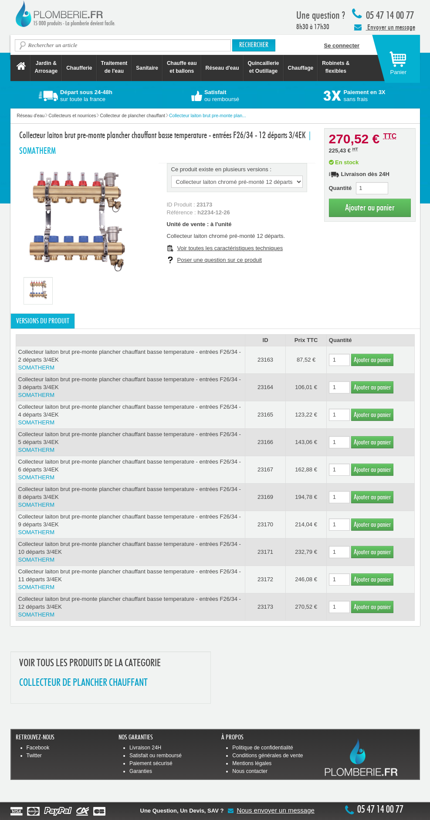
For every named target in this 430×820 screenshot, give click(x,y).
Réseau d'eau (222, 68)
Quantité (340, 188)
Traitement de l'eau (114, 67)
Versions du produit (42, 321)
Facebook (38, 748)
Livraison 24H (145, 748)
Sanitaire (147, 68)
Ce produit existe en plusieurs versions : (221, 169)
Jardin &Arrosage (46, 67)
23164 (265, 387)
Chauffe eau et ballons (182, 67)
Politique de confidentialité (262, 748)
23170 (265, 524)
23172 (265, 579)
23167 (265, 469)
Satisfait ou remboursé (155, 755)
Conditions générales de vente (267, 755)
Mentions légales (251, 763)
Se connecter (342, 45)
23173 (265, 606)
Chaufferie (79, 68)
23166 (265, 442)
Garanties (140, 771)
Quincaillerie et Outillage (263, 67)
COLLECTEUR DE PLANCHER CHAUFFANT (83, 683)
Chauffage (301, 68)
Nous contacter (249, 771)
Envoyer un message (384, 27)
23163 (265, 359)
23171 (265, 552)
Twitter (34, 755)
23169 (265, 497)
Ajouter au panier (370, 207)
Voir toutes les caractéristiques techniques (230, 248)
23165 (265, 414)
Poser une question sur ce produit (219, 260)
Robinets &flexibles (335, 67)
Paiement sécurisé (151, 763)
